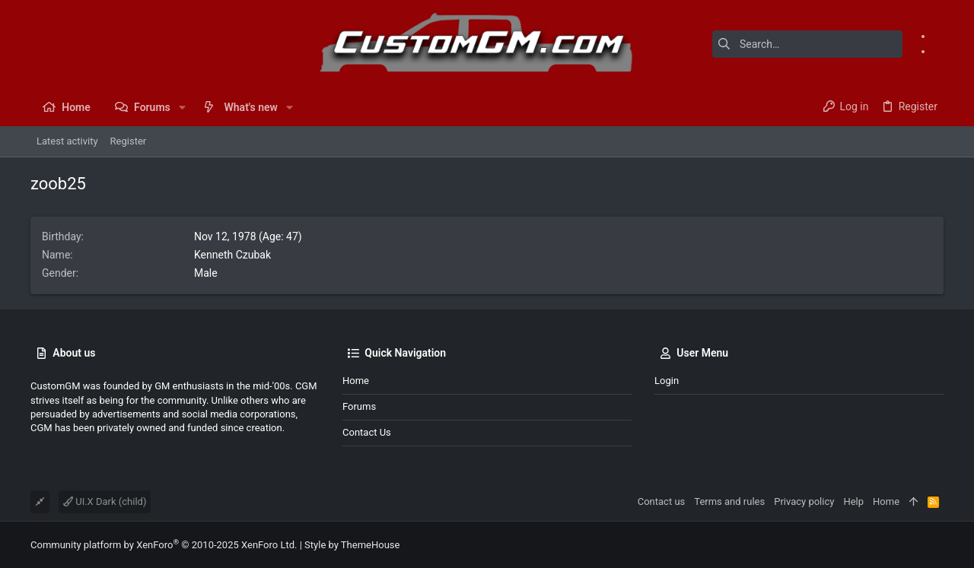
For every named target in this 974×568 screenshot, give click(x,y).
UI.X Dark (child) (104, 501)
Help (853, 501)
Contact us (366, 432)
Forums (359, 406)
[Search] (807, 44)
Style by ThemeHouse (351, 545)
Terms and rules (729, 501)
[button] (182, 107)
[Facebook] (938, 36)
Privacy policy (804, 501)
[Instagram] (938, 51)
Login (666, 380)
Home (355, 380)
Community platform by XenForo (163, 545)
